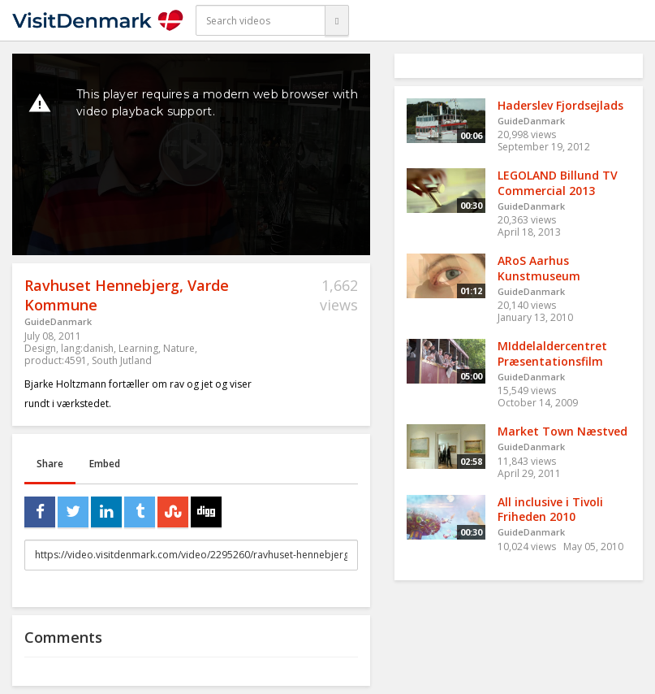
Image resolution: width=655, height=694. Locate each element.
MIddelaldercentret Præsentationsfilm (552, 353)
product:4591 (55, 360)
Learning (138, 348)
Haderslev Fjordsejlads (560, 105)
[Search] (337, 20)
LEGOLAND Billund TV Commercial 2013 (558, 182)
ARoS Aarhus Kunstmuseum (539, 268)
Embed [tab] (104, 464)
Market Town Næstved (562, 431)
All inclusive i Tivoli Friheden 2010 (550, 509)
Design (40, 348)
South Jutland (122, 360)
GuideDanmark (58, 321)
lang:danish (87, 348)
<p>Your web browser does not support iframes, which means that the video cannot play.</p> (191, 154)
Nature (179, 348)
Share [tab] (50, 464)
